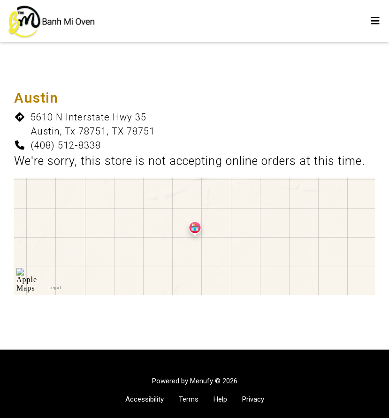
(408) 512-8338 (66, 145)
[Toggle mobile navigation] (375, 21)
